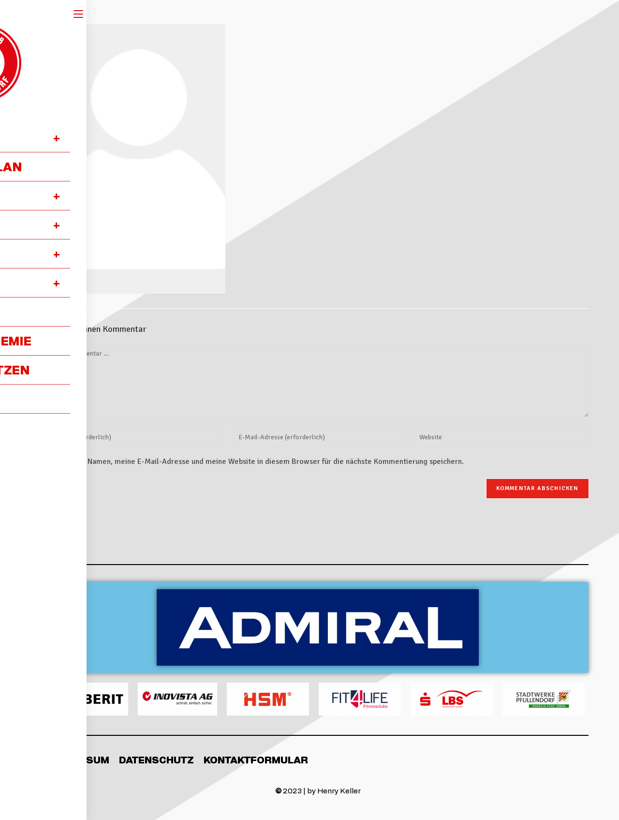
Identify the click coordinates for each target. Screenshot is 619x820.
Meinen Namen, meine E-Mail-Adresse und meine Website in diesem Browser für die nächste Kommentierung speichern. (262, 461)
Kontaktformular (256, 759)
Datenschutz (156, 759)
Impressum (78, 759)
